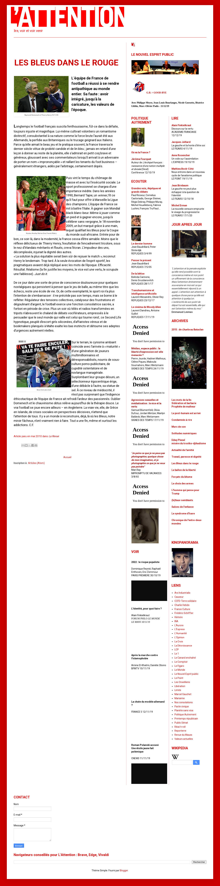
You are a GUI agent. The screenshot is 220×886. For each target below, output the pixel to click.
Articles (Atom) (36, 463)
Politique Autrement (185, 714)
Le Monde (179, 669)
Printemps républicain (186, 718)
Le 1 (176, 653)
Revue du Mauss (183, 734)
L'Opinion (179, 637)
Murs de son (179, 426)
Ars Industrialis (182, 592)
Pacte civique (181, 706)
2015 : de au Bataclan (187, 329)
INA (176, 621)
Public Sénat (181, 722)
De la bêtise (137, 273)
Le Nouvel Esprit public (186, 674)
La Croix (178, 641)
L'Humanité (180, 633)
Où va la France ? (140, 152)
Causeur (179, 596)
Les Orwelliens (182, 682)
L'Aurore (179, 625)
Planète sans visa (183, 710)
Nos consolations (183, 702)
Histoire (178, 617)
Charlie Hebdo (181, 605)
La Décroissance (183, 645)
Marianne (179, 698)
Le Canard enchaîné (185, 657)
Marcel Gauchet (182, 694)
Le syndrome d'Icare (183, 513)
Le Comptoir (181, 661)
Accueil (67, 457)
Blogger (124, 870)
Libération (179, 686)
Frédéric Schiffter (183, 613)
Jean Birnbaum (180, 185)
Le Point (178, 678)
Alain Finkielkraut (181, 125)
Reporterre (180, 730)
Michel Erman (179, 205)
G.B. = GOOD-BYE (156, 92)
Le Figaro (179, 666)
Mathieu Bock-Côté (183, 168)
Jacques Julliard (181, 142)
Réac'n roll (180, 726)
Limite (177, 690)
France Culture (182, 609)
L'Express (179, 629)
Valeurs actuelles (183, 739)
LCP (176, 649)
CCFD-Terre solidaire (185, 601)
